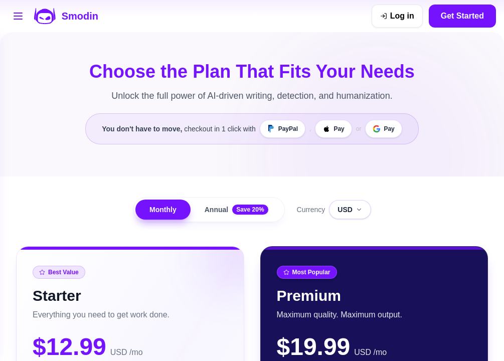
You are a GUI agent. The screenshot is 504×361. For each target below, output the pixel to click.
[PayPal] (282, 129)
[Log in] (397, 16)
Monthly (163, 210)
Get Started (462, 16)
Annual (236, 210)
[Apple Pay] (333, 129)
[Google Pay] (383, 129)
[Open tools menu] (18, 16)
